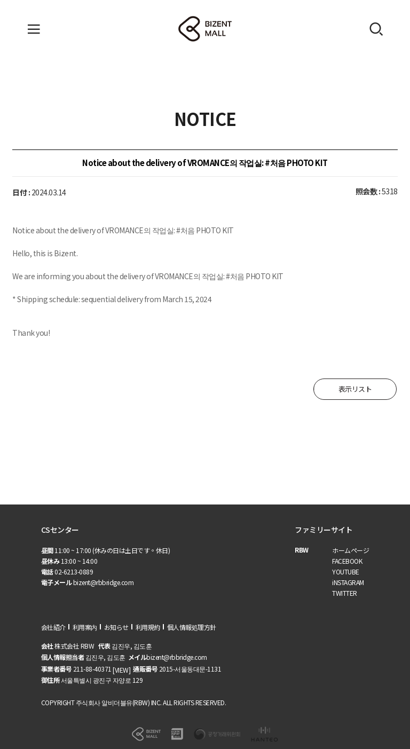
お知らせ (116, 627)
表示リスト (355, 389)
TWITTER (344, 592)
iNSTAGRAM (348, 582)
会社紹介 (53, 627)
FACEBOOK (347, 560)
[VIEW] (121, 669)
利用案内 (85, 627)
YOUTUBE (345, 571)
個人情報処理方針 (191, 627)
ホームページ (350, 550)
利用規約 (148, 627)
